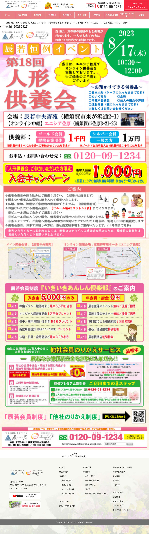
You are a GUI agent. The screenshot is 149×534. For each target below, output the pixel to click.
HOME (61, 467)
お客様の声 (67, 15)
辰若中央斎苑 (67, 480)
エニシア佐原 (67, 485)
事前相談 (96, 15)
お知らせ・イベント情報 (122, 467)
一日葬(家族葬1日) (92, 480)
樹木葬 (141, 15)
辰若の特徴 (22, 15)
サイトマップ (118, 505)
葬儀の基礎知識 (112, 15)
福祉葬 (87, 489)
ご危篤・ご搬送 (137, 5)
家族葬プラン (90, 485)
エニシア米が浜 (68, 489)
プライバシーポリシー (121, 510)
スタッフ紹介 (118, 501)
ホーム (7, 15)
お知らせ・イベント (127, 14)
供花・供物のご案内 (67, 506)
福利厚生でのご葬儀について (96, 493)
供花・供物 (82, 15)
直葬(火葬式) (90, 476)
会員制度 (116, 485)
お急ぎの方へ (64, 501)
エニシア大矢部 (68, 493)
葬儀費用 (52, 15)
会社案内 (116, 496)
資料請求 (116, 480)
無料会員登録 (118, 492)
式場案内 (37, 15)
